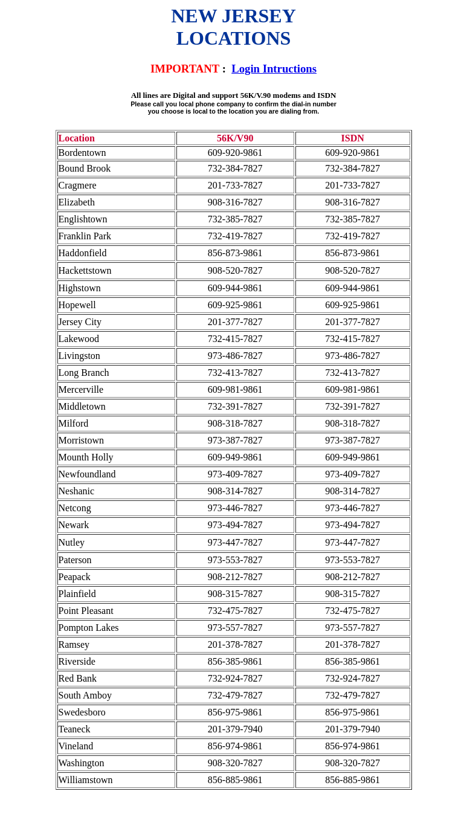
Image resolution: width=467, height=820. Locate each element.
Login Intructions (274, 68)
